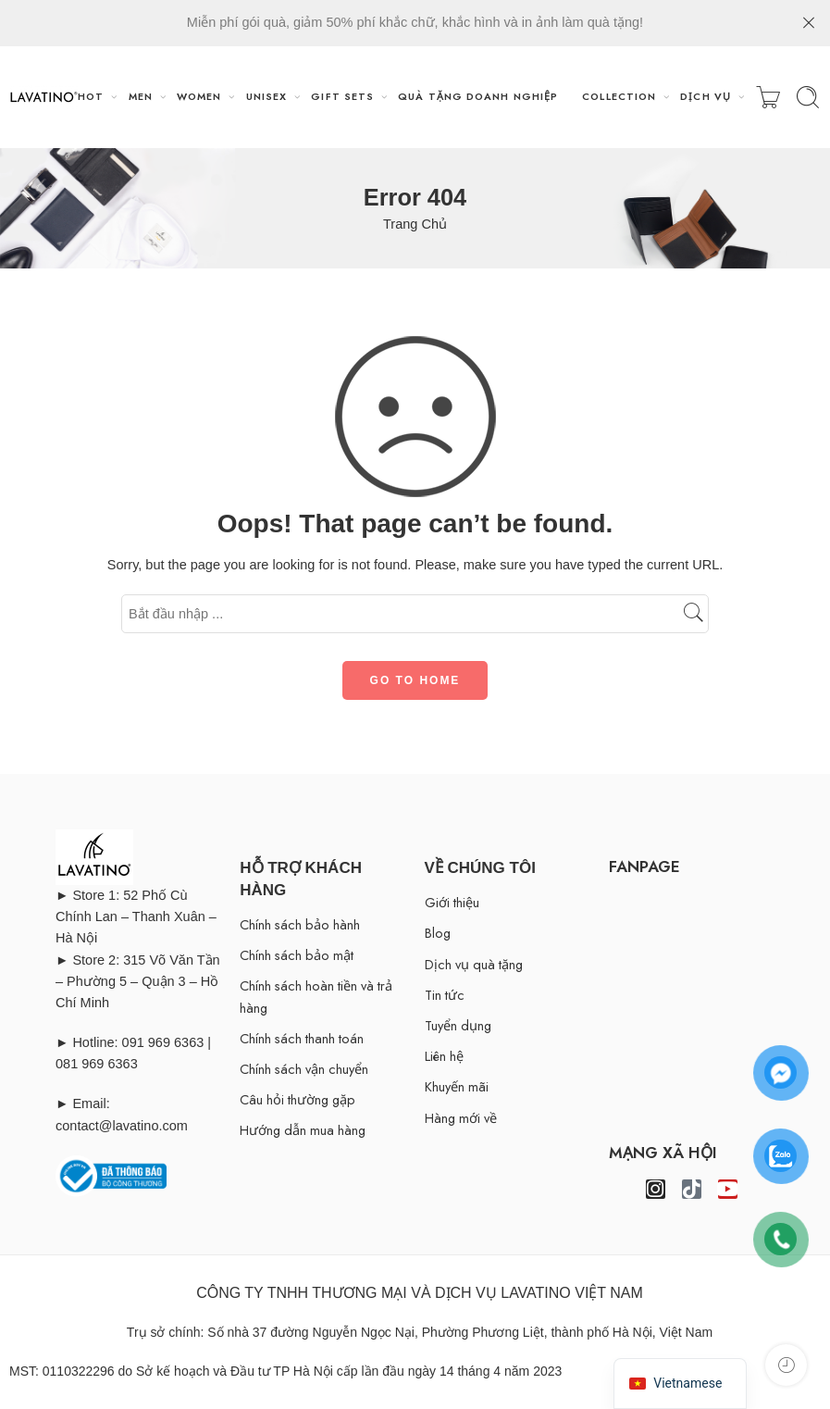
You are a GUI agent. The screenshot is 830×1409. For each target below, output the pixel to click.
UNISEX (267, 96)
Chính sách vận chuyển (304, 1069)
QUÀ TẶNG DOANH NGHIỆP (478, 96)
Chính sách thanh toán (302, 1038)
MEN (141, 96)
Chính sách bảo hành (300, 924)
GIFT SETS (342, 96)
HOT (91, 96)
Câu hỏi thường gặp (297, 1099)
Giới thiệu (452, 902)
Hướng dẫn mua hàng (302, 1130)
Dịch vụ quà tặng (474, 964)
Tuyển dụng (458, 1025)
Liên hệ (444, 1056)
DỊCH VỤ (705, 96)
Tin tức (445, 994)
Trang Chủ (415, 224)
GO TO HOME (415, 680)
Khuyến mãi (457, 1086)
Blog (438, 932)
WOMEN (199, 96)
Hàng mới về (461, 1118)
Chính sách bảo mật (296, 955)
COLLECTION (619, 96)
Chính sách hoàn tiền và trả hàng (316, 996)
